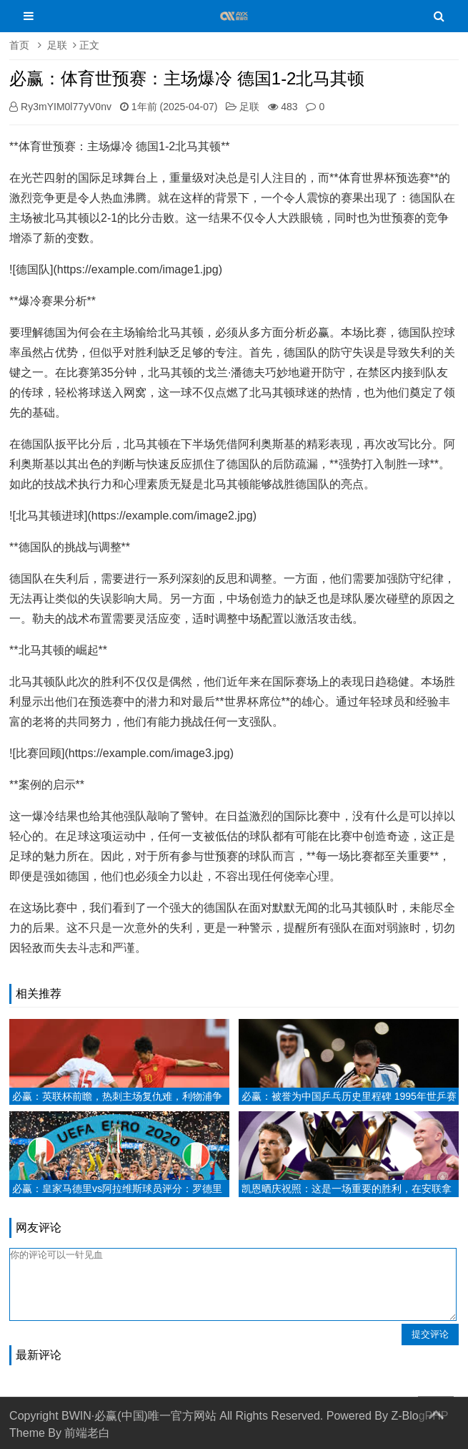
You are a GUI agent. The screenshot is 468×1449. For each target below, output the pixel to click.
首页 (19, 45)
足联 (57, 45)
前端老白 (87, 1433)
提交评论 (430, 1334)
